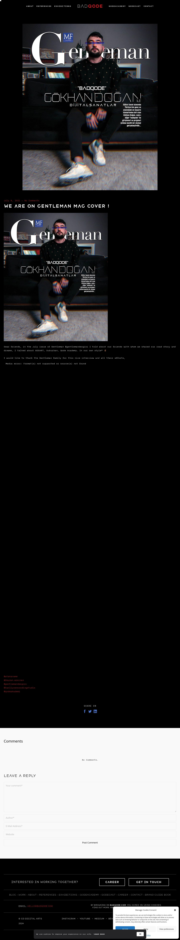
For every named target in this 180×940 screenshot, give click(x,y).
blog (12, 895)
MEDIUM (99, 919)
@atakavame (11, 676)
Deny (146, 929)
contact (136, 895)
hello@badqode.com (40, 906)
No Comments (31, 200)
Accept (125, 929)
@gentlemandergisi (15, 684)
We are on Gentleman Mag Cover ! (56, 206)
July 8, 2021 (12, 200)
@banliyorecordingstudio (19, 688)
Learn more (99, 934)
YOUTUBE (85, 919)
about (32, 895)
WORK (22, 895)
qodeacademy (89, 895)
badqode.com (118, 905)
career (123, 895)
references (47, 895)
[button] (175, 910)
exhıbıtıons (68, 895)
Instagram (68, 919)
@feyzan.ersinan (14, 680)
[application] (90, 517)
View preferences (166, 929)
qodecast (108, 895)
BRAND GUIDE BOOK (158, 895)
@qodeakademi (12, 691)
